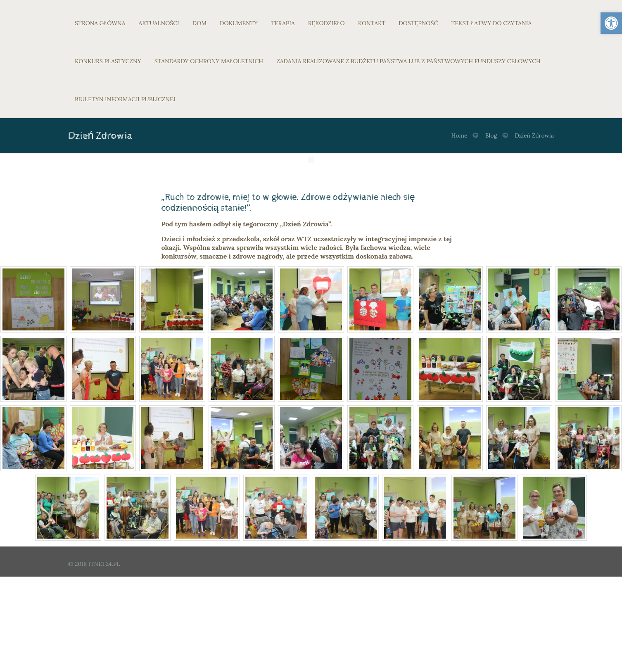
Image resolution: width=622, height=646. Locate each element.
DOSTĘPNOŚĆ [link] (418, 23)
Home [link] (459, 135)
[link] (611, 23)
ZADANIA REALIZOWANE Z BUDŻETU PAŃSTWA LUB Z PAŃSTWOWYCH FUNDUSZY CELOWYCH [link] (408, 61)
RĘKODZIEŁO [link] (326, 23)
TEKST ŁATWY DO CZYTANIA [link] (491, 23)
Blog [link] (491, 135)
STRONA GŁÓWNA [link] (100, 23)
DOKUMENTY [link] (239, 23)
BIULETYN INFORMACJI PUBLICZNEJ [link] (125, 99)
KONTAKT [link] (372, 23)
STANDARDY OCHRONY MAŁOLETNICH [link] (208, 61)
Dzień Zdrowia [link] (534, 135)
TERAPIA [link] (283, 23)
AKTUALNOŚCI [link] (159, 23)
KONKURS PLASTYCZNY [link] (108, 61)
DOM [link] (199, 23)
